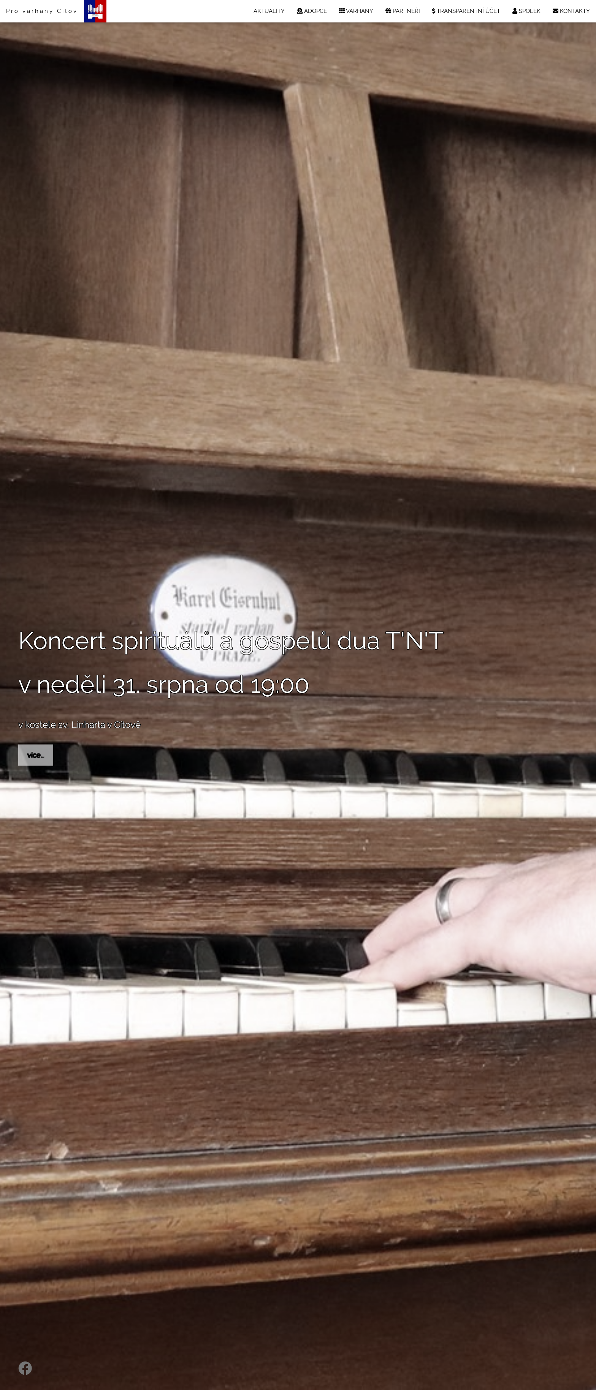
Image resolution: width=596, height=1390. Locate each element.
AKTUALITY (269, 11)
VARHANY (356, 11)
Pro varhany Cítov (42, 11)
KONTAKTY (571, 11)
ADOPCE (312, 11)
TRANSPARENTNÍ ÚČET (466, 11)
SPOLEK (526, 11)
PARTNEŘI (402, 11)
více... (35, 755)
